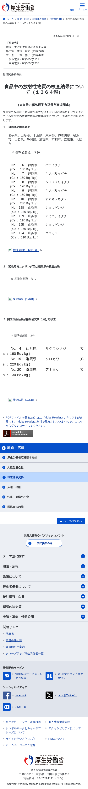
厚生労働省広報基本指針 (22, 457)
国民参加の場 (15, 506)
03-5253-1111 (45, 778)
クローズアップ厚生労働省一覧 (25, 653)
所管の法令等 (44, 607)
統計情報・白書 (44, 596)
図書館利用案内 (15, 646)
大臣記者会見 (15, 467)
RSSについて (56, 738)
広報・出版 (14, 487)
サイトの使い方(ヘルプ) (20, 738)
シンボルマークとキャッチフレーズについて (23, 730)
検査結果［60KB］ (25, 250)
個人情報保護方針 (59, 721)
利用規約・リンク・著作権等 (23, 721)
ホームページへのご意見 (21, 745)
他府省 (10, 633)
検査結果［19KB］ (23, 399)
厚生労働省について (44, 586)
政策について (44, 576)
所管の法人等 (14, 640)
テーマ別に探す (44, 556)
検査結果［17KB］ (23, 299)
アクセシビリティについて (64, 728)
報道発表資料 (15, 477)
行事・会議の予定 (18, 497)
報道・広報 (44, 566)
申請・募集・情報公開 (44, 617)
